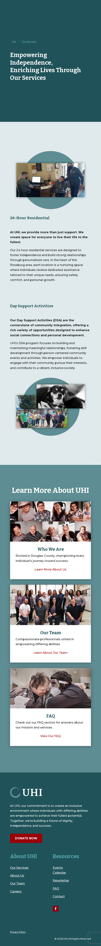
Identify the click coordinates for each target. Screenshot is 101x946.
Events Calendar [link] (59, 870)
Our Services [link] (19, 867)
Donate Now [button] (26, 838)
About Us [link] (17, 875)
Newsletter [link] (61, 880)
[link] (14, 41)
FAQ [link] (56, 888)
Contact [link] (59, 896)
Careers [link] (16, 891)
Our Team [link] (17, 883)
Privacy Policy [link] (18, 932)
